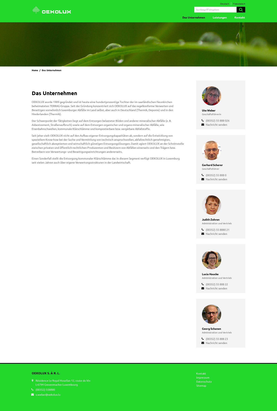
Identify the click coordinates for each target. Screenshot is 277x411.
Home (35, 70)
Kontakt (239, 17)
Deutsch (224, 3)
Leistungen (220, 17)
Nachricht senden (216, 124)
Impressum (202, 377)
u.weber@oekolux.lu (48, 394)
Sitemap (201, 385)
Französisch (239, 3)
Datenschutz (204, 381)
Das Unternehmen (193, 17)
